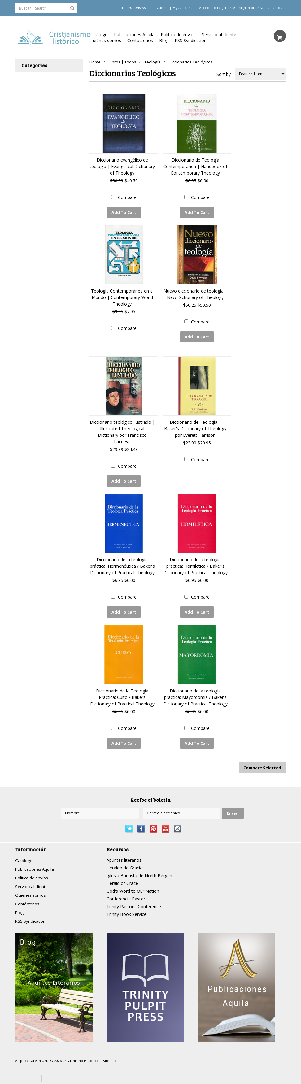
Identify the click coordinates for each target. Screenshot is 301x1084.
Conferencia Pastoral (128, 892)
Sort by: (224, 74)
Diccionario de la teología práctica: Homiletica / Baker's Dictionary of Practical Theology (195, 562)
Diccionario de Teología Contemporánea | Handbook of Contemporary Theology (195, 166)
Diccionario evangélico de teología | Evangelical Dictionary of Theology (122, 166)
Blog (163, 40)
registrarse (226, 8)
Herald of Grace (122, 877)
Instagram (177, 822)
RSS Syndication (191, 40)
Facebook (141, 822)
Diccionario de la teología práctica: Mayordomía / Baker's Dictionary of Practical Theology (195, 692)
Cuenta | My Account (174, 8)
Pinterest (153, 822)
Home (95, 62)
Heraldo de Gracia (124, 861)
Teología (154, 62)
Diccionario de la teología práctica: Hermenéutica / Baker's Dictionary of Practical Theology (122, 562)
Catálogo (98, 34)
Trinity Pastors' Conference (134, 900)
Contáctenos (140, 40)
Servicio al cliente (219, 34)
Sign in (244, 8)
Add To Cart (123, 212)
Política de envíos (178, 34)
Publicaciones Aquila (134, 34)
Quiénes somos (105, 40)
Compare (127, 197)
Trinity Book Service (126, 908)
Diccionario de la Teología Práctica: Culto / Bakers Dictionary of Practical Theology (122, 692)
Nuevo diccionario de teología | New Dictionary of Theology (195, 293)
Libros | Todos (123, 62)
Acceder (206, 8)
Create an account (270, 8)
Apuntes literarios (124, 853)
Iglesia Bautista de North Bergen (139, 869)
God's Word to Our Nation (133, 884)
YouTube (165, 822)
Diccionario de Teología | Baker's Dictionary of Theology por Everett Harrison (195, 426)
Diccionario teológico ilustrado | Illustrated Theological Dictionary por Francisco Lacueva (122, 429)
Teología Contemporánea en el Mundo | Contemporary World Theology (122, 296)
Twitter (129, 822)
